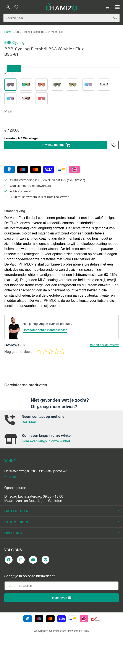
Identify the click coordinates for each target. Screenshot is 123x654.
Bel (24, 422)
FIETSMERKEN (61, 522)
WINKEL (11, 461)
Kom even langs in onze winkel (46, 441)
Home (7, 32)
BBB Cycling (14, 43)
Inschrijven (61, 598)
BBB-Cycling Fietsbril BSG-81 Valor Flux (39, 32)
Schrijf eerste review (104, 345)
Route (10, 477)
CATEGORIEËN (61, 511)
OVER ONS (61, 533)
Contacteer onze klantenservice (45, 330)
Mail (32, 422)
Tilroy (86, 631)
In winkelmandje (56, 145)
